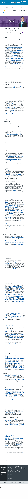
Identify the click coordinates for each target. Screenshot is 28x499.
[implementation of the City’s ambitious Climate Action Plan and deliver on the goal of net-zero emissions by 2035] (14, 369)
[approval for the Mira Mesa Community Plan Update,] (15, 60)
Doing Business (12, 6)
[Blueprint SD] (9, 185)
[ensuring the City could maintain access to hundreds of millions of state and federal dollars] (14, 440)
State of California (23, 469)
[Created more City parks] (8, 217)
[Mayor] (3, 11)
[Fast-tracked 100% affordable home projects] (11, 39)
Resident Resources (8, 6)
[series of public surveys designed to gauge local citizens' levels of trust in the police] (14, 300)
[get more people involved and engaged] (15, 387)
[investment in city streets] (16, 179)
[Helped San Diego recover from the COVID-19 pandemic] (13, 295)
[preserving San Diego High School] (14, 307)
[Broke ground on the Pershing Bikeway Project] (11, 223)
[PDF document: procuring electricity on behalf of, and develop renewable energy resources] (14, 349)
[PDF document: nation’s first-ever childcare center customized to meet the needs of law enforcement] (14, 163)
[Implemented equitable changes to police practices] (12, 170)
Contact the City (22, 484)
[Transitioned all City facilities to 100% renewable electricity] (13, 365)
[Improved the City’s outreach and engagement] (11, 207)
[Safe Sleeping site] (12, 110)
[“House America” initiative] (10, 118)
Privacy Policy (8, 484)
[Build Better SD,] (14, 190)
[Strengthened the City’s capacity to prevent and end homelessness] (14, 113)
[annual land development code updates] (17, 71)
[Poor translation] (2, 489)
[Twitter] (21, 10)
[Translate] (22, 3)
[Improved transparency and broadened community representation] (14, 274)
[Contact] (25, 14)
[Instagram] (23, 10)
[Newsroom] (18, 14)
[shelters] (14, 87)
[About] (13, 13)
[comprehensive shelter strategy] (12, 107)
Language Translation (17, 484)
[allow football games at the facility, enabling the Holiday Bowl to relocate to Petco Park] (14, 455)
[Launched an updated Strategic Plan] (10, 282)
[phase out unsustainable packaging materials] (15, 363)
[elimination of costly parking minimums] (18, 76)
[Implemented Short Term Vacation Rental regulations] (13, 66)
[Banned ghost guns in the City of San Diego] (11, 140)
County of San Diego (23, 468)
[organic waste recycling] (18, 350)
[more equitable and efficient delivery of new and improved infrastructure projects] (14, 205)
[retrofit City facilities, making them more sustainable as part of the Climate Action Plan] (14, 342)
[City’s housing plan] (14, 55)
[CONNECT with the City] (23, 2)
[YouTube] (3, 469)
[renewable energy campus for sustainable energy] (12, 272)
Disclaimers (5, 484)
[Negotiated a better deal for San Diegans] (11, 240)
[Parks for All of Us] (11, 182)
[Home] (1, 7)
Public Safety (21, 6)
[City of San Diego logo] (3, 2)
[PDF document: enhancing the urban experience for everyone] (14, 291)
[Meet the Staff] (16, 13)
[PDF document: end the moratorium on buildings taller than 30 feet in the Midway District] (14, 277)
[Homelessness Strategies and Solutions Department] (15, 86)
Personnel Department (17, 476)
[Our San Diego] (22, 13)
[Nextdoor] (26, 10)
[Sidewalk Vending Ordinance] (18, 244)
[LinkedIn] (24, 10)
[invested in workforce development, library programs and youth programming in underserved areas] (14, 404)
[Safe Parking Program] (12, 103)
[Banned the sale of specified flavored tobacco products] (13, 174)
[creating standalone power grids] (12, 344)
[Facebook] (19, 10)
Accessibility (12, 484)
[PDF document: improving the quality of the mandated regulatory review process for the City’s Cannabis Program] (14, 288)
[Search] (15, 2)
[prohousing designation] (16, 52)
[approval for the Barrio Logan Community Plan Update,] (15, 58)
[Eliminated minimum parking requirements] (11, 247)
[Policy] (26, 13)
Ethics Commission (16, 472)
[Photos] (22, 14)
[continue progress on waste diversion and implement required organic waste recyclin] (14, 360)
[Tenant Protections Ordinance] (16, 91)
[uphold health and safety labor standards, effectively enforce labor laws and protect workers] (14, 421)
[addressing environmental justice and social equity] (14, 406)
